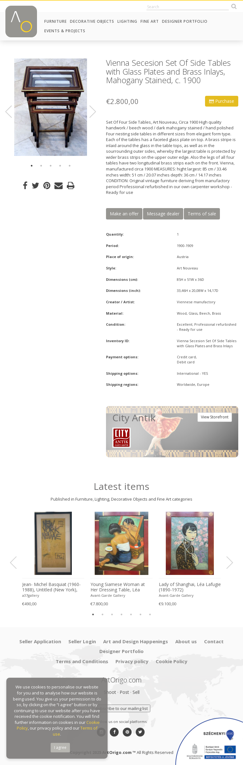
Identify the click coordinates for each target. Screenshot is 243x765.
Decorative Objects (92, 21)
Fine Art (149, 21)
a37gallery (30, 595)
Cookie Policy (171, 661)
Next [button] (89, 111)
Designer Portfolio (185, 21)
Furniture (55, 21)
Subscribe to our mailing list (121, 708)
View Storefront (214, 417)
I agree (60, 747)
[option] (50, 107)
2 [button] (41, 166)
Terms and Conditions (82, 661)
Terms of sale (202, 214)
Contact (214, 641)
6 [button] (140, 614)
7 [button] (150, 614)
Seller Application (40, 641)
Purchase (221, 101)
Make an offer (124, 214)
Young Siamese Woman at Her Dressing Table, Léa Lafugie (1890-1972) (117, 587)
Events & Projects (64, 31)
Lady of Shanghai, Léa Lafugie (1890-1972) (190, 587)
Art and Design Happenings (135, 641)
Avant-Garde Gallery (107, 595)
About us (186, 641)
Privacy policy (131, 661)
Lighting (127, 21)
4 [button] (60, 166)
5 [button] (69, 166)
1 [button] (31, 166)
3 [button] (50, 166)
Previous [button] (12, 111)
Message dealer (163, 214)
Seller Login (82, 641)
